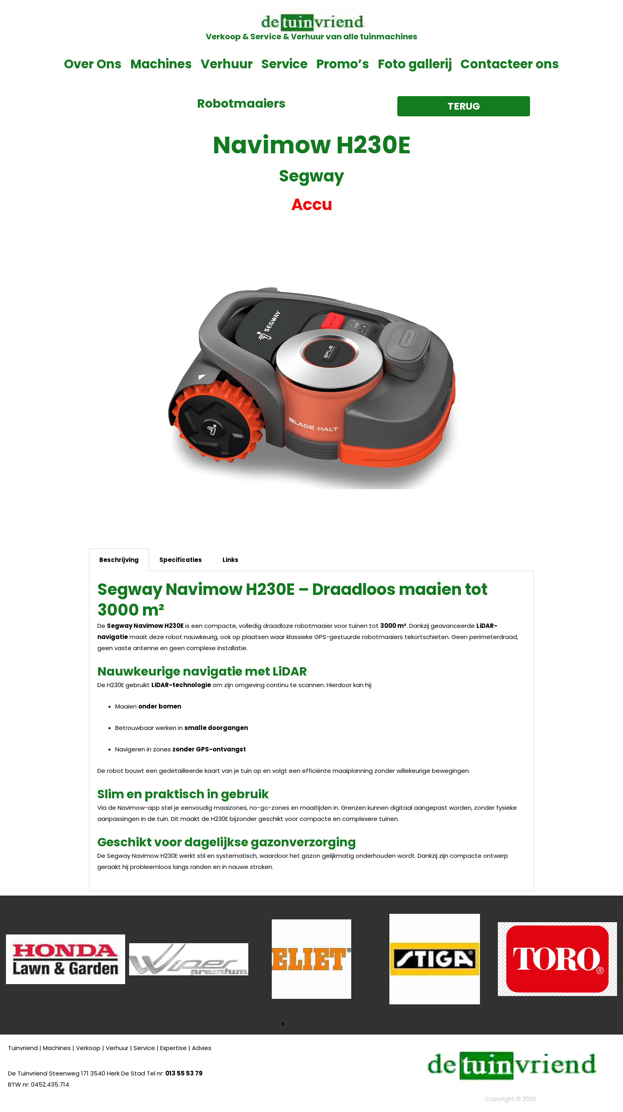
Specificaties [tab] (180, 560)
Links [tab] (230, 560)
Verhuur (227, 64)
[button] (12, 959)
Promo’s (342, 64)
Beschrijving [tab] (119, 560)
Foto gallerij (415, 64)
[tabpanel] (311, 731)
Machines (161, 64)
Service (284, 64)
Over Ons (93, 64)
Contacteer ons (509, 64)
